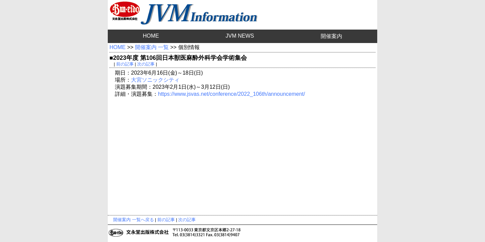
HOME (151, 36)
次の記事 (146, 64)
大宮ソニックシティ (155, 80)
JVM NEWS (240, 36)
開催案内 (331, 36)
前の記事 (125, 64)
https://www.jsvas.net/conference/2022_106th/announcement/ (231, 94)
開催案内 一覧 (152, 47)
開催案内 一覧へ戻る (133, 219)
